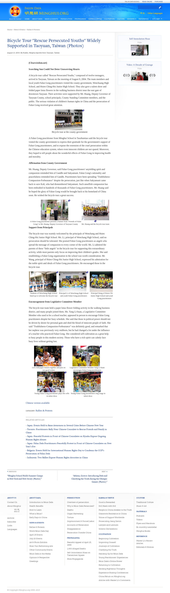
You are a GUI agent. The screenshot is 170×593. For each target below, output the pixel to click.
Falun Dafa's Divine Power (110, 561)
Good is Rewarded (107, 502)
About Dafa (37, 19)
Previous (12, 471)
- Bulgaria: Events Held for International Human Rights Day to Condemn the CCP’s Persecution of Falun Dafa (65, 452)
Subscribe (11, 522)
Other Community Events (40, 550)
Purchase (159, 1)
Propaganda (80, 19)
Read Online (147, 1)
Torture (70, 517)
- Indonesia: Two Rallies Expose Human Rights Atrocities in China (57, 457)
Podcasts (140, 516)
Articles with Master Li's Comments (114, 580)
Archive (10, 518)
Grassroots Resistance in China (113, 514)
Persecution (66, 19)
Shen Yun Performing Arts (41, 546)
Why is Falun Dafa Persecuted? (80, 506)
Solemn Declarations (108, 529)
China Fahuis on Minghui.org (112, 576)
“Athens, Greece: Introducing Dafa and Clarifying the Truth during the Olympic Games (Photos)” (89, 478)
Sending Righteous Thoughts (112, 569)
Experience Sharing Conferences (113, 573)
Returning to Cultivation (109, 565)
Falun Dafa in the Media (40, 554)
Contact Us (12, 502)
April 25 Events (36, 535)
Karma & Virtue (95, 19)
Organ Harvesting (75, 514)
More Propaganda (75, 559)
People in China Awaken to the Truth (115, 510)
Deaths (70, 510)
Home (27, 19)
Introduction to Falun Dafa (41, 502)
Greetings (33, 561)
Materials (131, 19)
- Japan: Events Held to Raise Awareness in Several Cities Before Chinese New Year (64, 425)
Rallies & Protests (33, 30)
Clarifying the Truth (108, 550)
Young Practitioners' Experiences (113, 557)
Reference (144, 19)
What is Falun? (35, 514)
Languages (12, 529)
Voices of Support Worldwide (111, 517)
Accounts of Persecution (78, 525)
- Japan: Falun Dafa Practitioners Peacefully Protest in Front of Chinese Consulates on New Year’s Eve (68, 445)
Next (104, 471)
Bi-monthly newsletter (146, 527)
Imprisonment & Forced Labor (80, 521)
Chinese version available (38, 403)
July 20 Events (35, 538)
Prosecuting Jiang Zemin (110, 521)
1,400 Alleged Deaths (76, 549)
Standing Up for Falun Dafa (111, 554)
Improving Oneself (107, 542)
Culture (121, 19)
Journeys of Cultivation (109, 546)
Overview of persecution (78, 502)
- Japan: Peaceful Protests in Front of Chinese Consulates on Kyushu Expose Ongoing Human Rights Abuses (66, 438)
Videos (139, 520)
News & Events (51, 19)
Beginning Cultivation (109, 538)
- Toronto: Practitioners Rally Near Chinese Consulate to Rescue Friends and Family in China (66, 431)
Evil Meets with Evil (107, 506)
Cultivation (109, 19)
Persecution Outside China (79, 533)
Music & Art (141, 506)
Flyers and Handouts (145, 523)
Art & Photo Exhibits (38, 542)
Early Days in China (38, 517)
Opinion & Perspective (39, 557)
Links (9, 525)
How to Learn (35, 510)
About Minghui (14, 506)
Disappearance (73, 529)
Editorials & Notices (145, 547)
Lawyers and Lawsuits (108, 525)
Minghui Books (143, 531)
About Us (11, 498)
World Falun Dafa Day (39, 531)
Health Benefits (36, 506)
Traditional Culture (144, 502)
